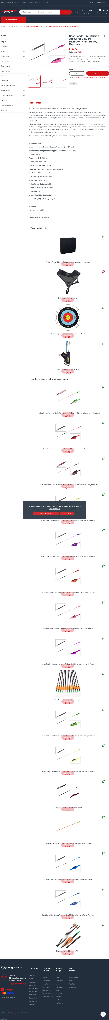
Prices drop (33, 998)
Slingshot (4, 100)
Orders (71, 981)
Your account (72, 970)
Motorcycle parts (7, 105)
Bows (3, 51)
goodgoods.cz (17, 1013)
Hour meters (5, 71)
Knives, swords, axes (8, 86)
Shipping (45, 978)
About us (32, 976)
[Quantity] (77, 73)
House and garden (7, 95)
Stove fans (5, 56)
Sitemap (32, 1004)
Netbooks (4, 76)
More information (54, 509)
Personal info (73, 978)
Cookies (32, 982)
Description (35, 103)
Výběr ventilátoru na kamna (60, 981)
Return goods (47, 993)
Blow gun (4, 110)
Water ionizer (5, 90)
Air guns (3, 42)
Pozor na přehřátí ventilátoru (59, 997)
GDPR (31, 979)
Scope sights (5, 66)
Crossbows (5, 47)
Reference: (73, 52)
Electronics (5, 61)
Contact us (44, 2)
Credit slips (72, 984)
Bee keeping (5, 81)
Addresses (72, 987)
